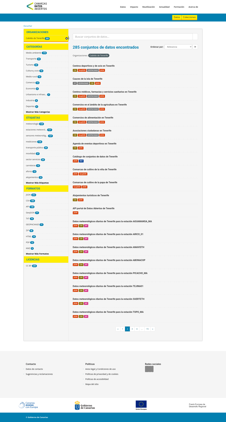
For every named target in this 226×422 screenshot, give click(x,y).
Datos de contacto (34, 369)
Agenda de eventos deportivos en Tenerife (94, 143)
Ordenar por (156, 46)
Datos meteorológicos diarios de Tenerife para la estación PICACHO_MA (110, 273)
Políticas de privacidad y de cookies (101, 374)
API (86, 226)
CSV (75, 70)
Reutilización (148, 6)
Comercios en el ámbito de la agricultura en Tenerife (100, 104)
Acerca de (193, 6)
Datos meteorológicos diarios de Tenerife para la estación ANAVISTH (108, 247)
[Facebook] (147, 369)
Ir (195, 46)
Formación (179, 6)
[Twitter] (150, 369)
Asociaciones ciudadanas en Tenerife (92, 130)
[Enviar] (195, 36)
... (142, 329)
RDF (81, 161)
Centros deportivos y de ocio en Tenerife (94, 65)
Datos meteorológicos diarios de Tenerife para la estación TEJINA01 (108, 286)
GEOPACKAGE (93, 70)
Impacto (134, 6)
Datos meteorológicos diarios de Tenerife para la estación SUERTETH (108, 299)
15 (147, 329)
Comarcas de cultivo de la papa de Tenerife (95, 182)
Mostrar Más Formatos (37, 253)
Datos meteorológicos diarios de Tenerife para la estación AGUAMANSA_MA (112, 221)
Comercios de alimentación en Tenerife (93, 117)
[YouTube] (152, 369)
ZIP (75, 83)
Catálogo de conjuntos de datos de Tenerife (95, 156)
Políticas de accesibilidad (97, 379)
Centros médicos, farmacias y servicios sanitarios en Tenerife (105, 91)
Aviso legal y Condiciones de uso (100, 369)
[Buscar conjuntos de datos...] (133, 36)
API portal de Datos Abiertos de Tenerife (93, 208)
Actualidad (164, 6)
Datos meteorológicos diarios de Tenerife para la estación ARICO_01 (108, 234)
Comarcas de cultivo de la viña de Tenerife (95, 169)
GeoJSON (82, 70)
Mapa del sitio (91, 384)
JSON (102, 70)
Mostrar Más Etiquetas (37, 182)
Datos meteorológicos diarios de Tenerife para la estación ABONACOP (109, 260)
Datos (123, 6)
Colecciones (189, 17)
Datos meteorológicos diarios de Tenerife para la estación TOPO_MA (108, 312)
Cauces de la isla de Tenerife (87, 78)
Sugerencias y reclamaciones (39, 374)
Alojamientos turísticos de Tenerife (91, 195)
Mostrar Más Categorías (38, 112)
